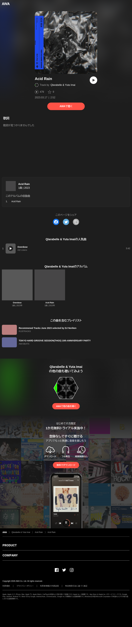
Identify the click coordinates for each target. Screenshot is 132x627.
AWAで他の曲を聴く (66, 406)
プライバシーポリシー (25, 586)
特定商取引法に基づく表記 (76, 586)
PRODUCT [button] (9, 545)
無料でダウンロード (66, 465)
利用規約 (6, 586)
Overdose (17, 303)
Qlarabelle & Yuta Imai (63, 85)
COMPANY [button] (10, 555)
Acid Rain (24, 184)
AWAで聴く (66, 106)
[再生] (93, 80)
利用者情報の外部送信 (49, 586)
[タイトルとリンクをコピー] (76, 222)
